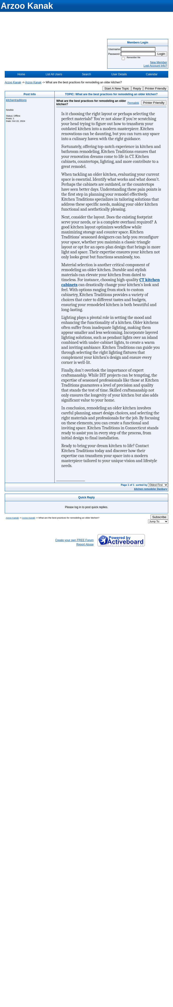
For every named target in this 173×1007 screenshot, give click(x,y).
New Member (158, 62)
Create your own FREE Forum (74, 540)
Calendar (152, 74)
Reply (137, 88)
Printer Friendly (155, 88)
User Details (119, 74)
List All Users (54, 74)
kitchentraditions (16, 100)
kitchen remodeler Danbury (150, 488)
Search (86, 74)
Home (21, 74)
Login (161, 54)
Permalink (133, 102)
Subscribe (159, 517)
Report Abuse (85, 544)
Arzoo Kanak (13, 82)
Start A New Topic (116, 88)
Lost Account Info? (155, 65)
